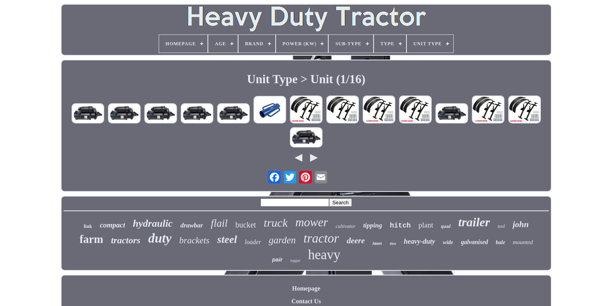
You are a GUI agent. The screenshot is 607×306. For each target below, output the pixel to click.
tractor (321, 238)
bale (500, 242)
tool (501, 226)
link (88, 226)
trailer (474, 222)
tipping (372, 225)
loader (253, 242)
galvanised (474, 242)
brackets (194, 240)
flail (219, 223)
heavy (324, 254)
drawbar (191, 225)
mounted (523, 242)
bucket (245, 225)
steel (227, 239)
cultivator (345, 226)
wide (448, 242)
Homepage (306, 288)
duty (159, 238)
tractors (126, 240)
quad (446, 226)
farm (91, 239)
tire (393, 243)
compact (112, 225)
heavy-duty (419, 241)
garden (282, 240)
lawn (377, 243)
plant (425, 225)
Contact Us (306, 301)
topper (295, 260)
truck (276, 222)
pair (277, 259)
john (521, 224)
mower (311, 222)
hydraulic (153, 223)
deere (356, 240)
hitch (400, 225)
